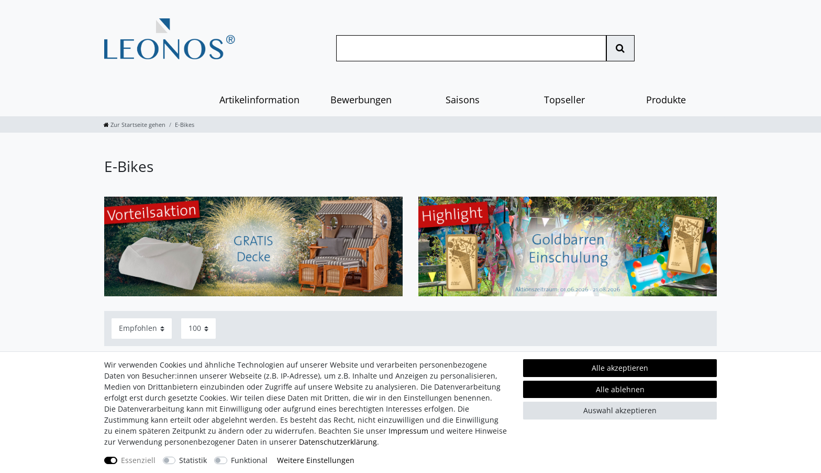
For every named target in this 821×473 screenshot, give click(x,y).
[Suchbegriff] (471, 48)
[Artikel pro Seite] (198, 328)
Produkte (666, 99)
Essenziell (138, 460)
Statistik (193, 460)
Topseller (564, 99)
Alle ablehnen (620, 389)
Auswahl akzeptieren (620, 410)
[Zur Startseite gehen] (134, 124)
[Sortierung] (142, 328)
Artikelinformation (259, 99)
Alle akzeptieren (620, 368)
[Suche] (620, 48)
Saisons (463, 99)
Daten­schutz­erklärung (338, 442)
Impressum (408, 431)
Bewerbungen (361, 99)
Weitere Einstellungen (315, 460)
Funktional (249, 460)
